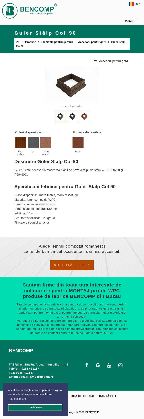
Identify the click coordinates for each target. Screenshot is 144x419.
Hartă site (108, 396)
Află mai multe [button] (17, 398)
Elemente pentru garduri (57, 42)
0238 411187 (30, 368)
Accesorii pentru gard (92, 42)
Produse (30, 42)
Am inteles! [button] (35, 407)
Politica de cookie (79, 396)
